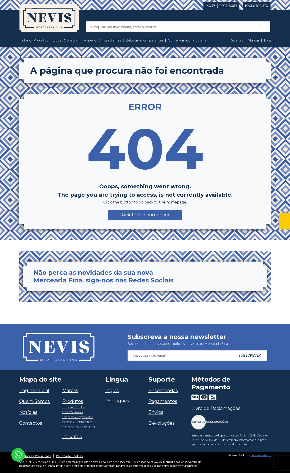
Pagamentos (162, 401)
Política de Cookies (69, 456)
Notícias (28, 412)
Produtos (72, 401)
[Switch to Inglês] (210, 5)
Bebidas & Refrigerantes (144, 40)
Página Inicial (34, 390)
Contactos (30, 423)
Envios (155, 412)
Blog (267, 40)
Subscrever (250, 355)
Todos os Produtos (33, 40)
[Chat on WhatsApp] (18, 454)
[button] (145, 215)
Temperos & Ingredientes (101, 40)
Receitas (236, 40)
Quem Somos (34, 401)
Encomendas (163, 390)
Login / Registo (256, 5)
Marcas (253, 40)
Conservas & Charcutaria (187, 40)
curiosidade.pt (261, 455)
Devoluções (161, 423)
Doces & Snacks (65, 40)
